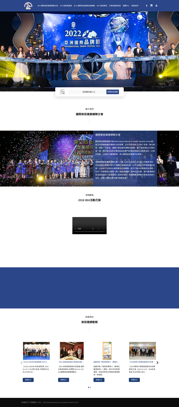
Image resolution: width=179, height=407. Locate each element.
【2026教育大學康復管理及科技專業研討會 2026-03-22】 (142, 362)
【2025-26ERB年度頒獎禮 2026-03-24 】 (36, 362)
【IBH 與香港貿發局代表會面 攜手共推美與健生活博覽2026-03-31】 (71, 362)
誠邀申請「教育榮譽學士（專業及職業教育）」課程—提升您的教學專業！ (106, 362)
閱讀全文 (28, 380)
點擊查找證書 (113, 92)
